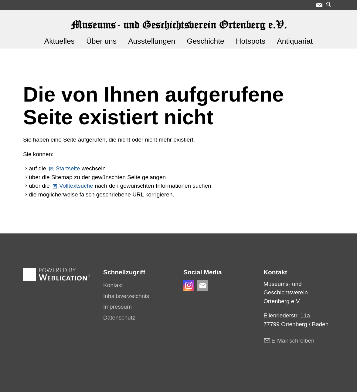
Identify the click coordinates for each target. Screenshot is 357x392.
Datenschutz (119, 317)
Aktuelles (59, 41)
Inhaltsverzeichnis (126, 296)
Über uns (101, 41)
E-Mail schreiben (292, 340)
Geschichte (205, 41)
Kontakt (113, 285)
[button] (319, 5)
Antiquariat (295, 41)
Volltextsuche (76, 186)
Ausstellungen (151, 41)
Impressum (117, 306)
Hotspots (250, 41)
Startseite (68, 168)
